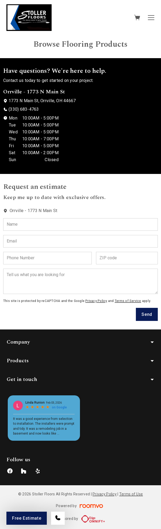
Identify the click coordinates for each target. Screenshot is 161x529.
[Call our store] (58, 518)
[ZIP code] (127, 258)
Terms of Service (128, 301)
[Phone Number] (47, 258)
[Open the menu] (151, 17)
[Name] (80, 224)
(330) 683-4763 (24, 109)
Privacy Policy (96, 301)
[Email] (80, 241)
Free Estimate (26, 518)
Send (146, 314)
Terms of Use (131, 494)
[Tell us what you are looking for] (80, 281)
